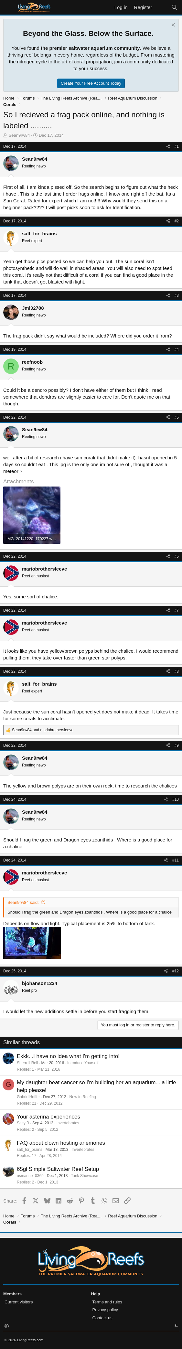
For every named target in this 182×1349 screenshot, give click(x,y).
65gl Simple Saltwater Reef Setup (58, 1169)
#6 (177, 556)
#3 (177, 295)
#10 (175, 799)
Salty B (23, 1123)
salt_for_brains (29, 1149)
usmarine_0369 (30, 1175)
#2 (177, 221)
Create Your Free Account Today (91, 83)
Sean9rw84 (19, 135)
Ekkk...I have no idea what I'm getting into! (68, 1056)
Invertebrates (68, 1123)
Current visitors (19, 1302)
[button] (6, 1326)
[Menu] (8, 7)
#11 (175, 860)
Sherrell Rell (27, 1063)
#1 (177, 146)
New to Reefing (83, 1097)
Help (95, 1293)
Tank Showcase (84, 1175)
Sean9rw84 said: (23, 902)
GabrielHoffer (28, 1097)
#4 (177, 349)
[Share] (168, 146)
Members (12, 1293)
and (42, 730)
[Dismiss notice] (172, 25)
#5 (177, 417)
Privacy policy (105, 1309)
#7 (177, 610)
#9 (177, 745)
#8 (177, 671)
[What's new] (161, 7)
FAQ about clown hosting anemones (61, 1143)
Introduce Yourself (82, 1063)
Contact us (102, 1317)
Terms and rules (107, 1302)
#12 (175, 971)
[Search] (174, 7)
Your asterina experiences (48, 1117)
